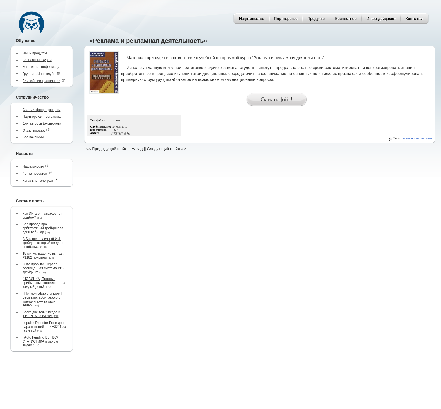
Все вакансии (33, 137)
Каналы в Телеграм (40, 180)
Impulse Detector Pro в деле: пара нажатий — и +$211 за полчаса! (44, 327)
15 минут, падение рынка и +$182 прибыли (43, 255)
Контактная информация (41, 67)
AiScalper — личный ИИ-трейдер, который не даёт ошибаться (42, 243)
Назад (137, 148)
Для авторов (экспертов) (41, 123)
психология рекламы (417, 138)
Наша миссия (35, 166)
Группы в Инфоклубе (41, 74)
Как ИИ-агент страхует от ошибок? (42, 215)
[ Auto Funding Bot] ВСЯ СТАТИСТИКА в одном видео (40, 341)
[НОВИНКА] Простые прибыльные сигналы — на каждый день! (43, 283)
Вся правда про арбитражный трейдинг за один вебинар (42, 228)
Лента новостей (37, 173)
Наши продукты (34, 53)
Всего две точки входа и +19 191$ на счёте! (41, 314)
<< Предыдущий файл (106, 148)
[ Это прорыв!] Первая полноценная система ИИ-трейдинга (43, 268)
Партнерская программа (41, 117)
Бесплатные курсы (37, 60)
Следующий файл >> (166, 148)
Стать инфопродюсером (41, 110)
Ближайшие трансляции (43, 81)
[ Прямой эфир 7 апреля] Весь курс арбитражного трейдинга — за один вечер (42, 299)
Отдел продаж (36, 130)
